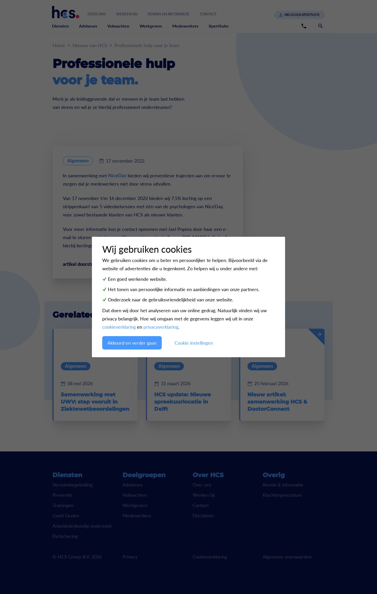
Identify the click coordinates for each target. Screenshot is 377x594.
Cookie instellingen (194, 343)
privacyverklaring (160, 327)
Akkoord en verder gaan (132, 343)
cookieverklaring (119, 327)
